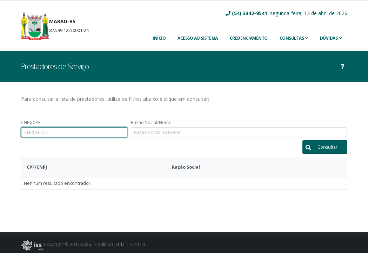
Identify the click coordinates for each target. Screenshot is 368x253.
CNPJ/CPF (30, 122)
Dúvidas (329, 38)
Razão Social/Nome (151, 122)
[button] (324, 147)
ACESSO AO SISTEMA (198, 38)
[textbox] (74, 132)
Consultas (292, 38)
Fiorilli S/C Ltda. (110, 244)
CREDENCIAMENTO (249, 38)
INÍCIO (159, 38)
